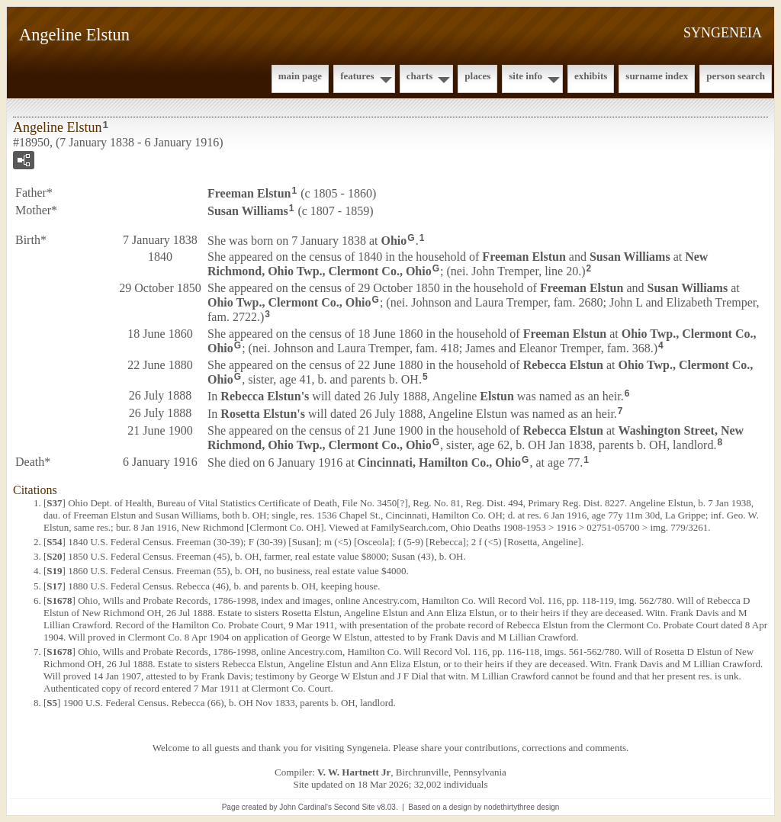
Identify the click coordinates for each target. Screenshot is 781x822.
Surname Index (656, 76)
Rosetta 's (262, 413)
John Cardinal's (305, 807)
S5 (52, 702)
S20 (54, 556)
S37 (54, 503)
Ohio (394, 239)
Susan (247, 210)
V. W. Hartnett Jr (353, 772)
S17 (54, 586)
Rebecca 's (264, 396)
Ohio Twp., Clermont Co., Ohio (289, 302)
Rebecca (563, 364)
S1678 (59, 600)
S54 (54, 541)
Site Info (525, 76)
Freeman (249, 193)
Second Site (354, 807)
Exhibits (590, 76)
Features (357, 76)
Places (477, 76)
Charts (420, 76)
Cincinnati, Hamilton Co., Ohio (439, 462)
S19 (54, 570)
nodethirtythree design (521, 807)
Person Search (735, 76)
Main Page (300, 76)
